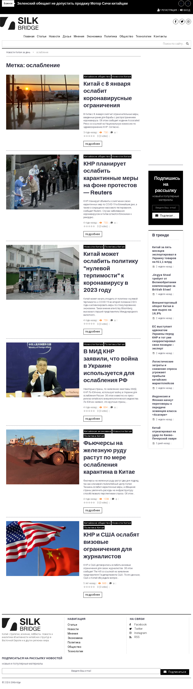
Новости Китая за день (18, 52)
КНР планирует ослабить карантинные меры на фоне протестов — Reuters (110, 178)
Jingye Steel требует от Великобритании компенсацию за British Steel (164, 282)
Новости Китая (121, 76)
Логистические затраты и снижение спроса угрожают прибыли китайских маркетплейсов (164, 372)
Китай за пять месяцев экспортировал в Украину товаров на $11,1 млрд (164, 254)
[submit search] (187, 43)
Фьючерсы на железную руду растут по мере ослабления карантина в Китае (109, 457)
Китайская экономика (97, 431)
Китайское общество (97, 76)
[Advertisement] (165, 107)
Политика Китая (115, 246)
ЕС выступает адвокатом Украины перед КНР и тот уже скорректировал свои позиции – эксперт (164, 337)
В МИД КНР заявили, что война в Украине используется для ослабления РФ (110, 365)
